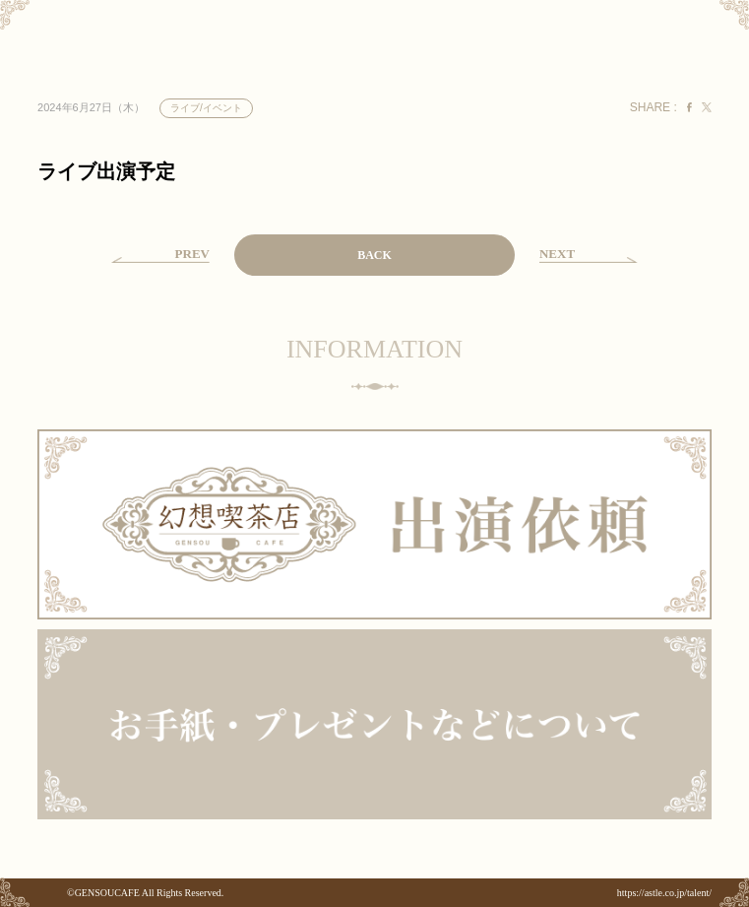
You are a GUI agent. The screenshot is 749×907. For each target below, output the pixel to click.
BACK (374, 255)
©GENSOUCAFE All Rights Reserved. (145, 892)
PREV (192, 253)
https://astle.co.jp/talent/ (664, 892)
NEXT (557, 253)
